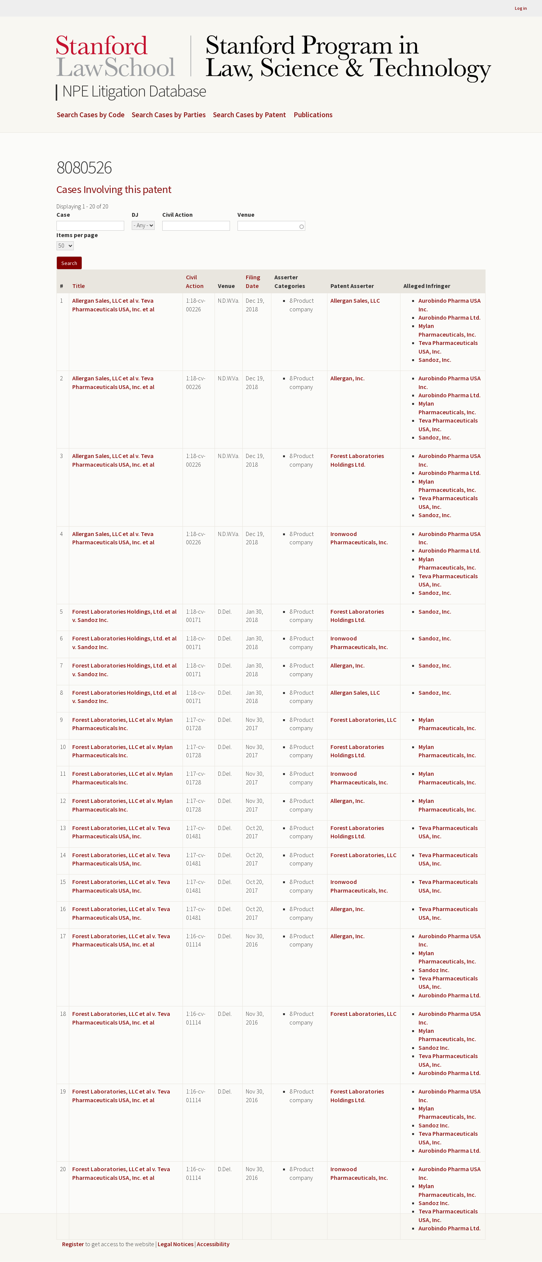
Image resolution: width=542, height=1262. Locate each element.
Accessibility (213, 1244)
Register (73, 1244)
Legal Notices (175, 1244)
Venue (246, 214)
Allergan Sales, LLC (355, 300)
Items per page (77, 235)
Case (63, 214)
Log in (521, 8)
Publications (313, 115)
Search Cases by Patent (249, 115)
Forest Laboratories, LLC (363, 719)
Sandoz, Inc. (435, 359)
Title (78, 285)
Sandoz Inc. (434, 970)
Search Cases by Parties (169, 115)
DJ (135, 214)
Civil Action (177, 214)
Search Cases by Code (91, 115)
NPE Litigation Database (134, 90)
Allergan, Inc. (347, 378)
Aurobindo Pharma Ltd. (450, 317)
